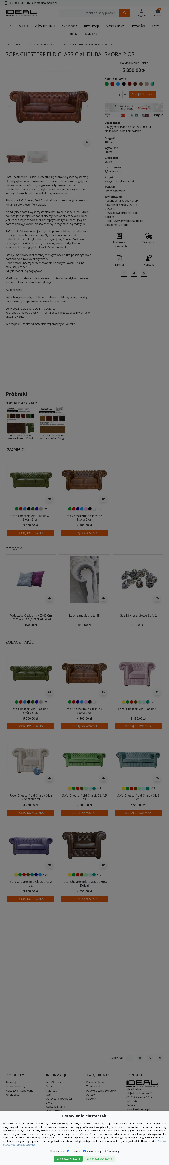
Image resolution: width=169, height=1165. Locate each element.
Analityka (73, 1151)
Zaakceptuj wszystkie (68, 1158)
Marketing (112, 1151)
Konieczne (57, 1151)
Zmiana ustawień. (26, 1144)
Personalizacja (92, 1151)
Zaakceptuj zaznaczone (99, 1158)
